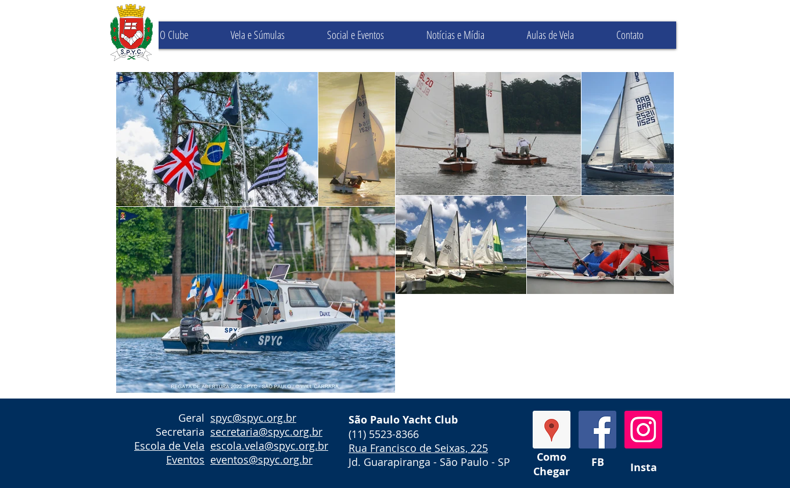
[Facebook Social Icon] (597, 429)
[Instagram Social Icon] (643, 429)
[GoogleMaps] (551, 429)
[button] (269, 35)
